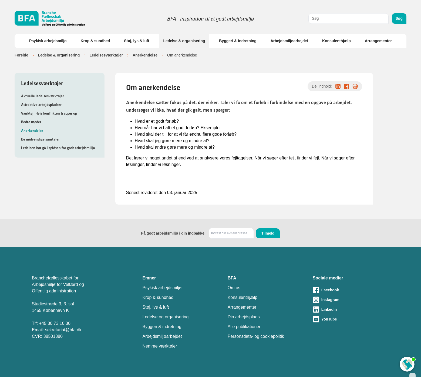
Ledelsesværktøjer (106, 55)
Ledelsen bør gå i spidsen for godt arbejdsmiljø (58, 147)
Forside (21, 55)
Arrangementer (378, 41)
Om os (234, 287)
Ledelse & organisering (184, 41)
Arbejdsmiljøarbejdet (289, 41)
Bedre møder (31, 121)
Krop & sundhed (95, 41)
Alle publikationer (244, 326)
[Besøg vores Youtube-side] (351, 319)
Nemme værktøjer (160, 346)
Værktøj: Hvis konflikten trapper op (49, 113)
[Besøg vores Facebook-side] (351, 290)
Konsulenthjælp (336, 41)
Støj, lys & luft (136, 41)
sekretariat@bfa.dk (63, 330)
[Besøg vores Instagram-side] (351, 299)
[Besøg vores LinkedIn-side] (351, 309)
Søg (399, 18)
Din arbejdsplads (244, 317)
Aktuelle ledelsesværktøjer (42, 96)
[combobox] (348, 18)
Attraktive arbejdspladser (41, 104)
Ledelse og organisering (166, 317)
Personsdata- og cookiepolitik (256, 336)
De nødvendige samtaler (40, 139)
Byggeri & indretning (237, 41)
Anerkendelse (145, 55)
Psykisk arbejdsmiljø (48, 41)
